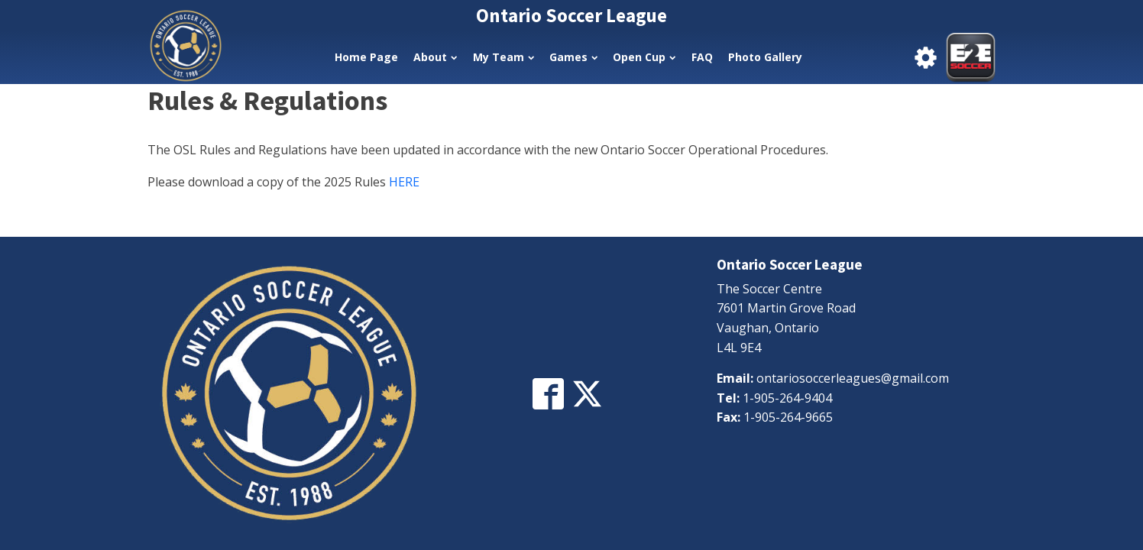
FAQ (702, 57)
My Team (503, 57)
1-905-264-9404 (787, 398)
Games (573, 57)
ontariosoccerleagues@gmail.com (852, 378)
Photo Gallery (765, 57)
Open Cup (644, 57)
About (435, 57)
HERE (404, 181)
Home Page (366, 57)
